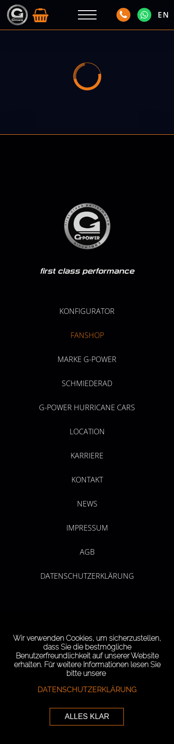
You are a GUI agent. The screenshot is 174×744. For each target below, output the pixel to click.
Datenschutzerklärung (87, 576)
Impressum (87, 528)
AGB (87, 552)
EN (164, 15)
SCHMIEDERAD (87, 383)
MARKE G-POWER (87, 359)
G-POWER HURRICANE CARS (87, 407)
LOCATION (87, 431)
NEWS (87, 504)
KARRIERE (87, 455)
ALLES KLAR (86, 716)
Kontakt (87, 480)
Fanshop (87, 335)
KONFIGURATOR (87, 311)
